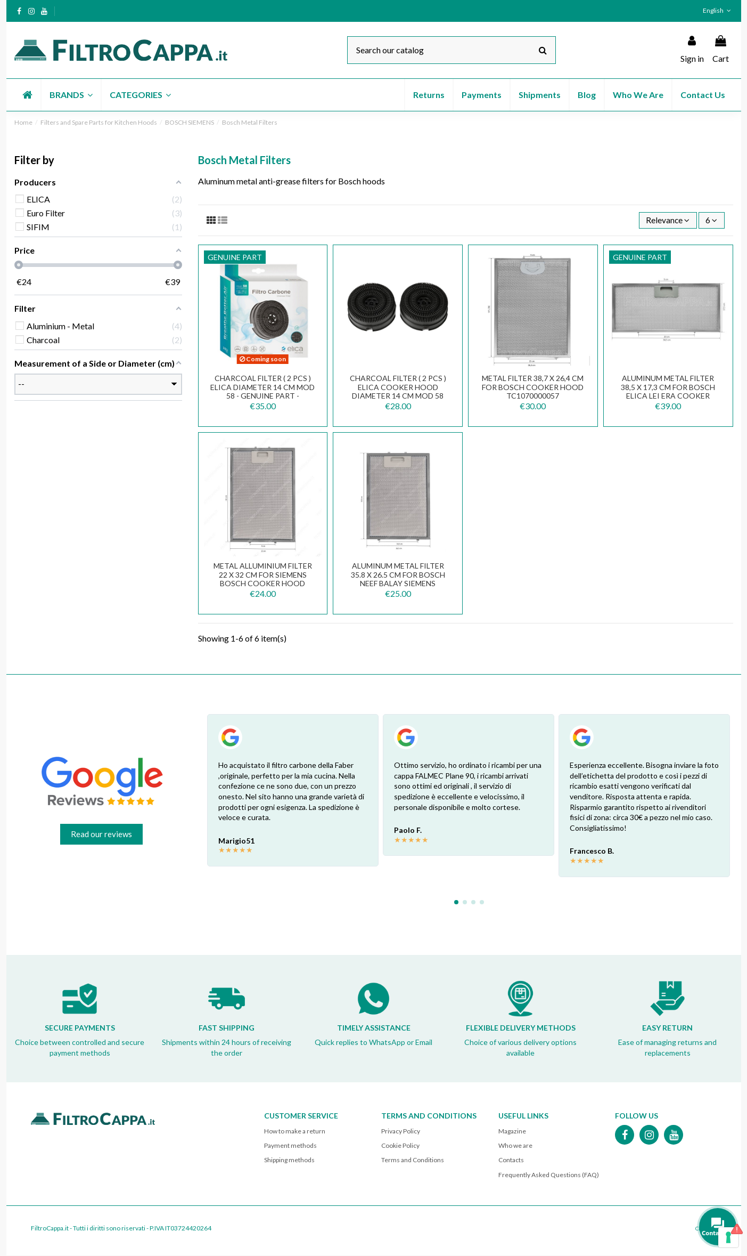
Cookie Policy (400, 1146)
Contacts (511, 1160)
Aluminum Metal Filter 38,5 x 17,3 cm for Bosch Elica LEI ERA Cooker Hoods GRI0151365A (668, 392)
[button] (70, 95)
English (718, 10)
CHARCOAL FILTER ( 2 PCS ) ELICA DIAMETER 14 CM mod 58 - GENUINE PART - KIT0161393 (262, 392)
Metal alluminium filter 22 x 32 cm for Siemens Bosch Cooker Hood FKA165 (263, 579)
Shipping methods (289, 1160)
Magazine (512, 1132)
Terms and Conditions (412, 1160)
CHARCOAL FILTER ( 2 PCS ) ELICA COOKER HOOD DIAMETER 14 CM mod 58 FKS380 (398, 392)
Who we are (515, 1146)
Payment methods (290, 1146)
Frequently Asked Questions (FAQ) (548, 1175)
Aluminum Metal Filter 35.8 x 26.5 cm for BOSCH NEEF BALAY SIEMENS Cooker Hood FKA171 (398, 579)
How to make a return (294, 1132)
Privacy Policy (400, 1132)
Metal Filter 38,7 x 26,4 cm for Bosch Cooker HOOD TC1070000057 (533, 387)
